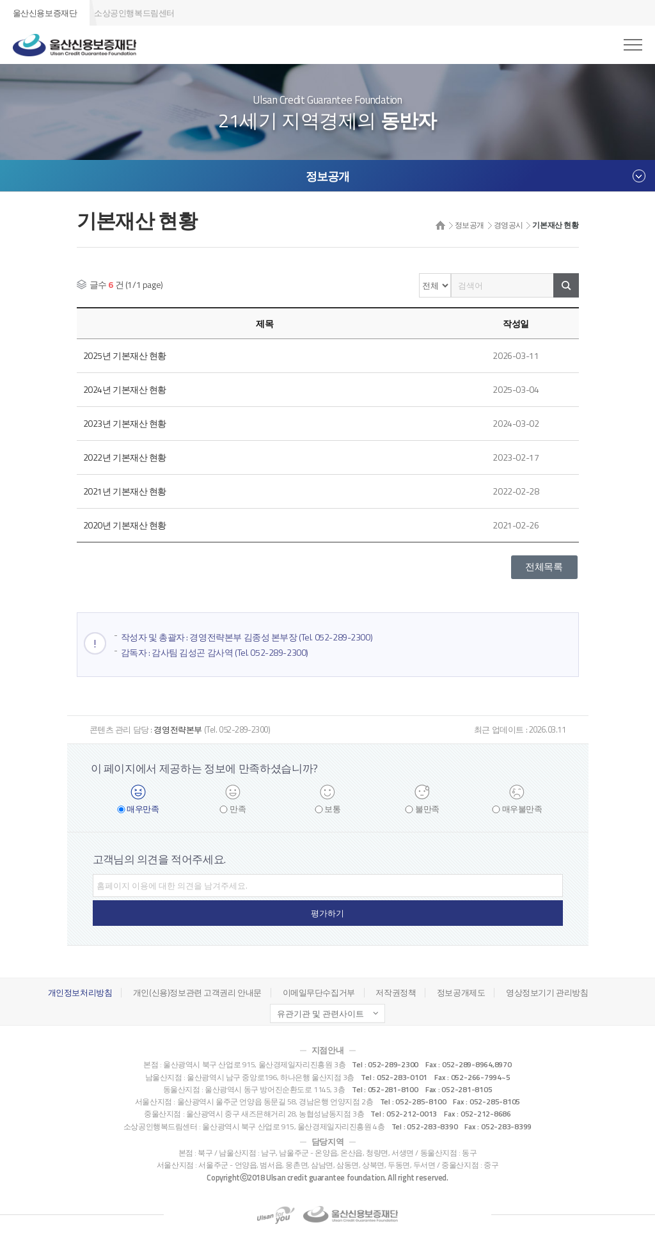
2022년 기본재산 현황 (125, 455)
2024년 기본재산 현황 (125, 388)
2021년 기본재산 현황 (125, 488)
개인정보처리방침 (80, 992)
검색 (566, 285)
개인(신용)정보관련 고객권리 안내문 (197, 992)
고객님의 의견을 (159, 859)
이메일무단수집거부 (319, 992)
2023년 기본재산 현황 (125, 422)
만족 (238, 809)
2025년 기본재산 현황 (125, 355)
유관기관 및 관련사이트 (320, 1013)
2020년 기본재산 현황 (125, 522)
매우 (143, 809)
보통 (332, 809)
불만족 (427, 809)
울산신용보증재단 (45, 12)
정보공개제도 (461, 992)
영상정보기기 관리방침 (547, 992)
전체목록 (543, 563)
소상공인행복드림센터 (134, 12)
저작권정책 (395, 992)
